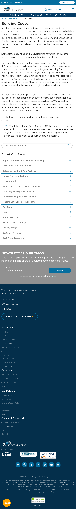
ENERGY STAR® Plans (10, 359)
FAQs (3, 386)
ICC (5, 126)
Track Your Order (8, 367)
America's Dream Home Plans (38, 15)
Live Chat (19, 2)
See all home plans (20, 316)
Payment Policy (7, 415)
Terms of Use (6, 399)
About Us (6, 370)
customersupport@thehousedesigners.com (45, 492)
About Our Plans (13, 18)
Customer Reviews (8, 382)
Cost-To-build (6, 351)
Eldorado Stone (7, 426)
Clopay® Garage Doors (10, 422)
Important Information (10, 378)
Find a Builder (6, 343)
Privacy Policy (6, 395)
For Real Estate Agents (10, 347)
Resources (7, 327)
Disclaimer (5, 411)
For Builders (6, 336)
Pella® (3, 430)
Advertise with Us (8, 363)
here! (53, 276)
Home (3, 18)
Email (6, 309)
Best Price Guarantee (9, 374)
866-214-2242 (7, 2)
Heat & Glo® (6, 434)
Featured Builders (8, 340)
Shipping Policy (7, 407)
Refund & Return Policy (10, 403)
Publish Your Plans (8, 355)
